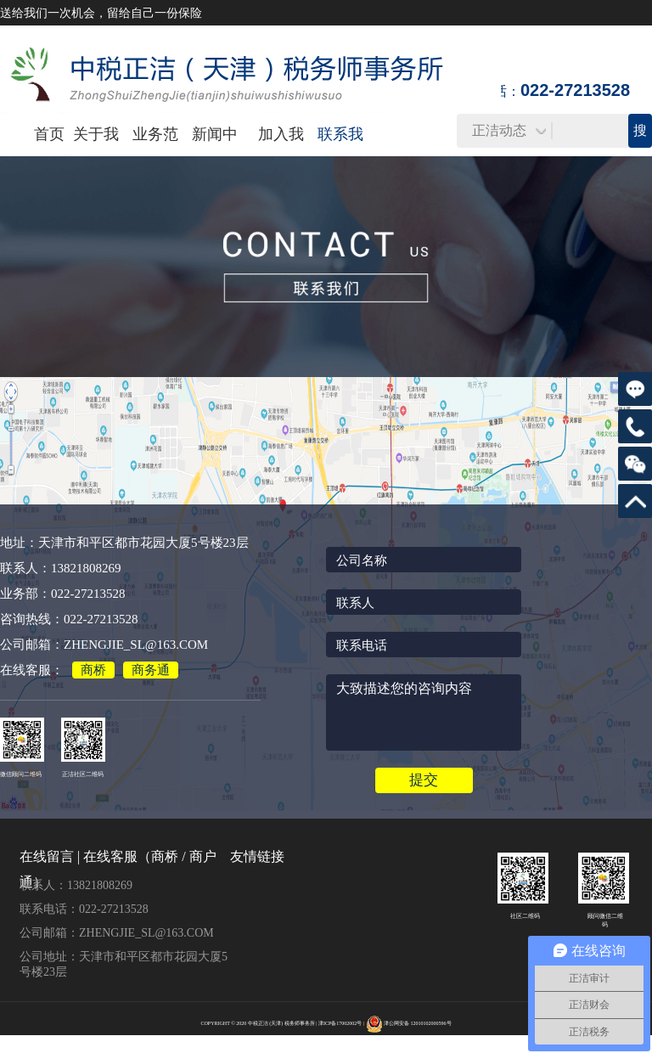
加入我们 (281, 154)
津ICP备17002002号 (340, 1023)
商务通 (151, 670)
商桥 (93, 670)
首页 (49, 134)
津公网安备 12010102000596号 (418, 1023)
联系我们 (340, 154)
